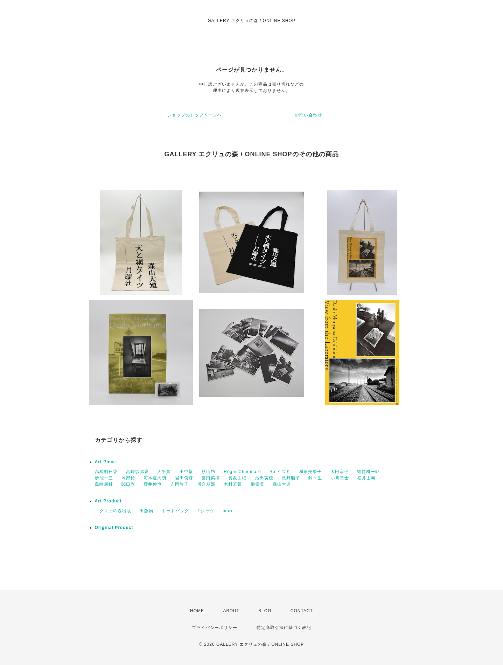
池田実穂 (264, 477)
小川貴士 (340, 477)
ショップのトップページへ (194, 115)
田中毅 (186, 471)
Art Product (108, 501)
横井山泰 (366, 477)
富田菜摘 (211, 477)
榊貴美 (257, 484)
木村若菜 (233, 484)
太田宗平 (339, 471)
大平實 (164, 471)
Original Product (114, 527)
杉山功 (208, 471)
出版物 (146, 510)
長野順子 (291, 477)
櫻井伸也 (153, 484)
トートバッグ (175, 510)
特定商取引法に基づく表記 (284, 627)
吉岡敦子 (179, 484)
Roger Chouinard (242, 471)
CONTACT (302, 610)
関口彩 (128, 484)
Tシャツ (206, 510)
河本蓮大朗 (155, 477)
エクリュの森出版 (113, 510)
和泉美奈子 (310, 471)
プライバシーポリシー (214, 627)
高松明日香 (106, 471)
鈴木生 (315, 477)
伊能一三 (104, 477)
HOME (197, 610)
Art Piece (105, 461)
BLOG (264, 610)
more (228, 510)
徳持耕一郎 (368, 471)
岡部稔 (128, 477)
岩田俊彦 (184, 477)
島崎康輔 (104, 484)
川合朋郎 (206, 484)
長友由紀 (237, 477)
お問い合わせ (308, 115)
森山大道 (282, 484)
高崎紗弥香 (137, 471)
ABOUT (231, 610)
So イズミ (280, 471)
